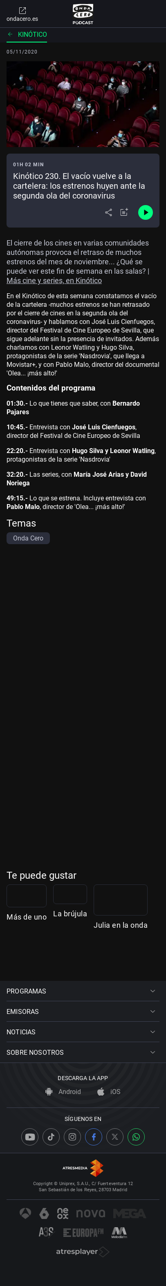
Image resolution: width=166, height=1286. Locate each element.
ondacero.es (22, 14)
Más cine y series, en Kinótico (54, 280)
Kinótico (27, 34)
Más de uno (27, 959)
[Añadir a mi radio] (124, 212)
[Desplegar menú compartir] (108, 212)
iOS (109, 1092)
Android (63, 1092)
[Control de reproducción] (145, 212)
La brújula (145, 959)
